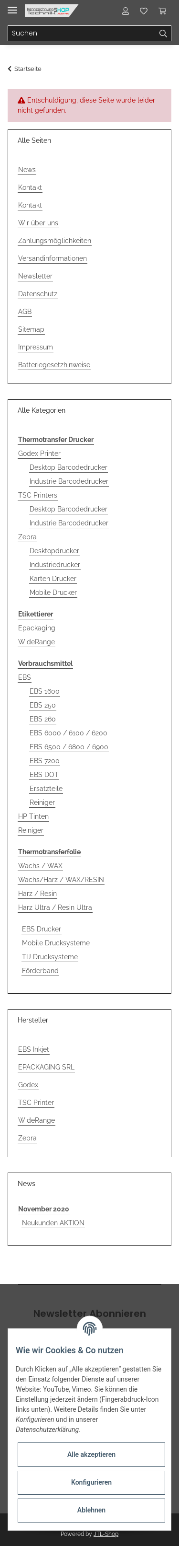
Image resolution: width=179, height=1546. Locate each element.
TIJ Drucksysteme (50, 957)
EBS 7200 (45, 761)
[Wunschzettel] (144, 10)
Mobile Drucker (53, 592)
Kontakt (30, 187)
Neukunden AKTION (53, 1223)
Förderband (40, 971)
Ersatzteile (46, 788)
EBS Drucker (41, 929)
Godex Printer (39, 453)
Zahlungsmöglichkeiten (54, 240)
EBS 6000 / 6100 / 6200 (68, 733)
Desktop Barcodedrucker (68, 467)
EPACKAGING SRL (46, 1067)
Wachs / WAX (40, 866)
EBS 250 (43, 705)
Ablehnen (91, 1510)
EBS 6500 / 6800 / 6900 (69, 747)
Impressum (35, 347)
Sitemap (31, 329)
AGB (25, 311)
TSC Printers (37, 495)
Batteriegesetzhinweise (54, 365)
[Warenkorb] (162, 10)
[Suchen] (82, 33)
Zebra (27, 537)
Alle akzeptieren (91, 1454)
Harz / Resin (37, 893)
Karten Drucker (53, 578)
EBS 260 (43, 719)
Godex (28, 1085)
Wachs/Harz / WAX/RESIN (61, 879)
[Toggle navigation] (12, 6)
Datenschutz (37, 294)
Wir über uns (38, 223)
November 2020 (43, 1209)
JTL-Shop (106, 1534)
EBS (24, 677)
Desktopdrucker (54, 551)
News (27, 170)
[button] (125, 10)
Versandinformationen (52, 258)
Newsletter (35, 276)
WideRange (36, 642)
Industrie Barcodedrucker (69, 481)
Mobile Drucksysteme (56, 943)
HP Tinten (33, 816)
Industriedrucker (55, 565)
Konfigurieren (91, 1482)
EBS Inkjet (33, 1049)
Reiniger (42, 802)
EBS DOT (44, 775)
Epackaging (36, 628)
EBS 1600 (45, 691)
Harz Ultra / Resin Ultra (55, 907)
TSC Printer (36, 1102)
